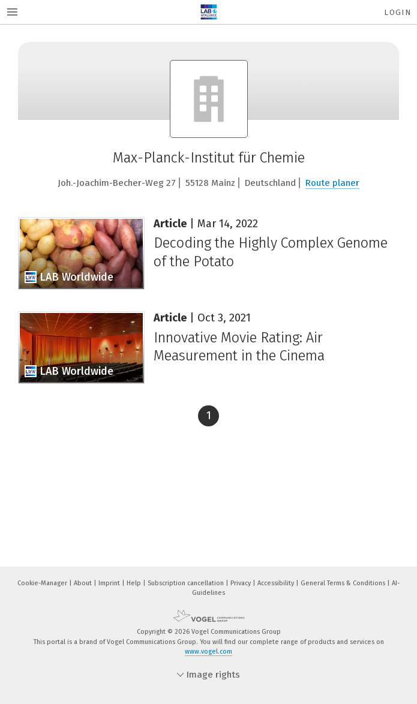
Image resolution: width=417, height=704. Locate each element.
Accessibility (276, 583)
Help (135, 583)
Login (397, 12)
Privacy (241, 583)
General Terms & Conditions (344, 583)
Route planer (332, 182)
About (84, 583)
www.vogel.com (208, 651)
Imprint (110, 583)
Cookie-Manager (43, 583)
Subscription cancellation (187, 583)
